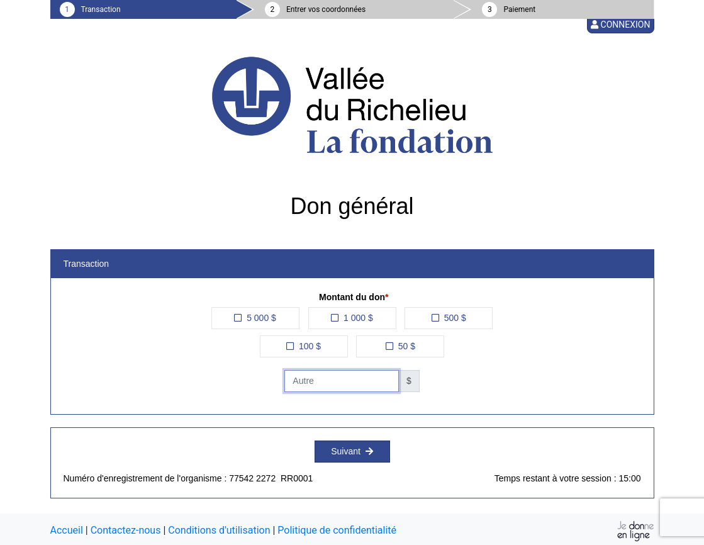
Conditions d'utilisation (219, 530)
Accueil (66, 530)
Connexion (620, 25)
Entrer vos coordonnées (326, 9)
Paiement (519, 9)
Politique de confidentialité (336, 530)
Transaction (101, 9)
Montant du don (352, 297)
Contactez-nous (126, 530)
